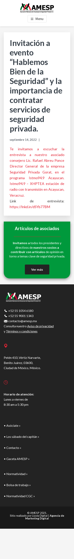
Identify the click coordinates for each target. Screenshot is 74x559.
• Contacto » (12, 447)
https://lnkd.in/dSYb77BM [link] (30, 207)
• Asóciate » (12, 425)
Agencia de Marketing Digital (44, 517)
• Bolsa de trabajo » (17, 485)
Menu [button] (39, 18)
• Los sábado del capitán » (21, 436)
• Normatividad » (16, 474)
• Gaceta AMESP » (17, 459)
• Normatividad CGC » (19, 496)
